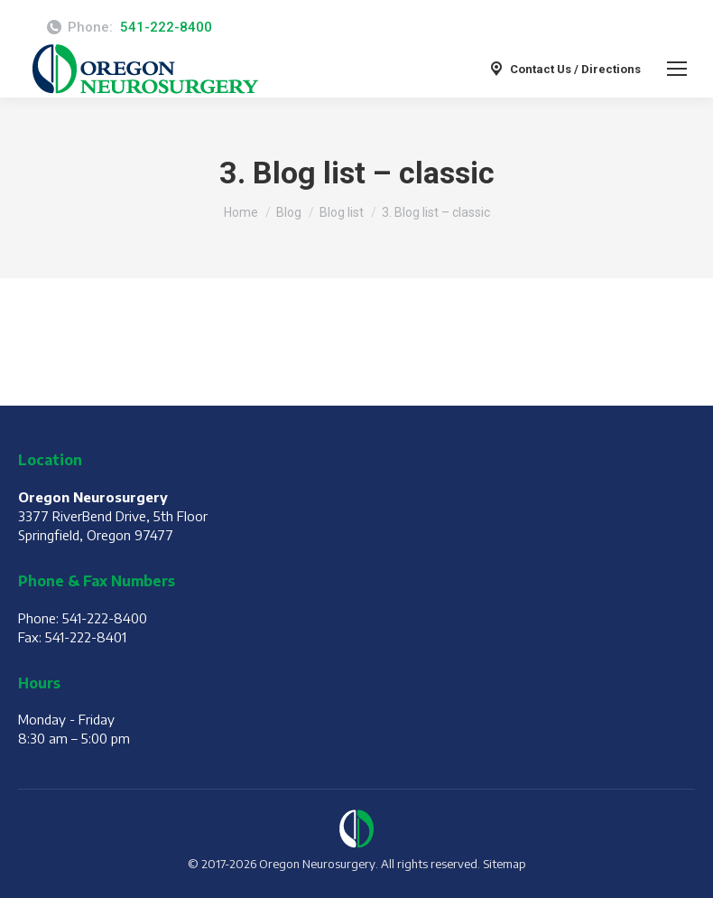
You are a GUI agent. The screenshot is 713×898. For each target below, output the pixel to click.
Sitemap (504, 863)
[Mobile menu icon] (677, 69)
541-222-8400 (166, 27)
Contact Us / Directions (564, 68)
